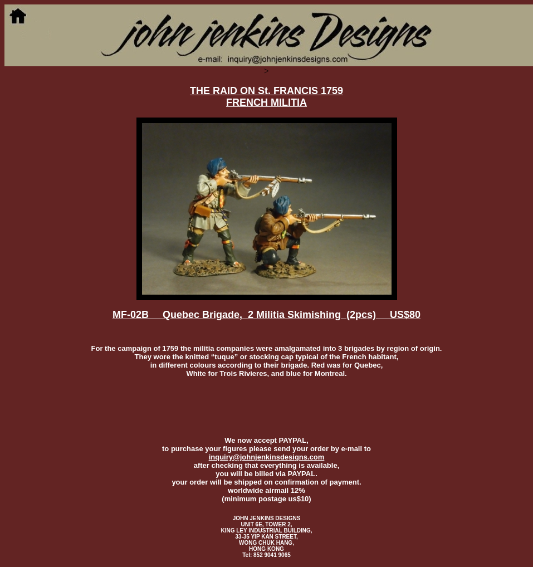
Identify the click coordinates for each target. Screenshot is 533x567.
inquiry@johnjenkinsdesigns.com (267, 457)
